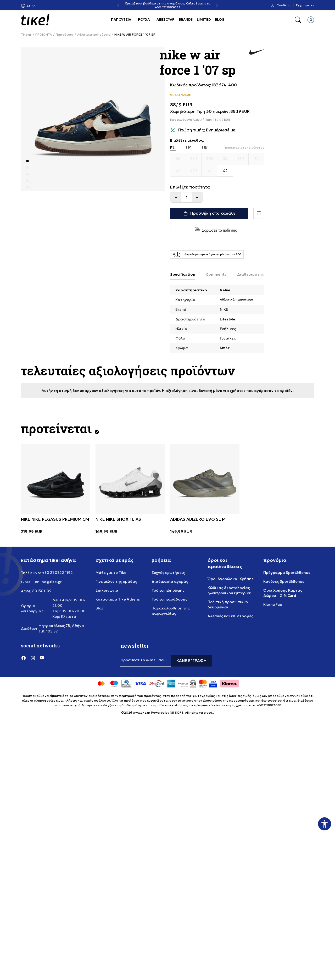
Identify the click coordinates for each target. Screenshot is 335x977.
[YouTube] (41, 657)
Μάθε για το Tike (111, 572)
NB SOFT (176, 712)
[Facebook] (23, 657)
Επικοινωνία (107, 590)
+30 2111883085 (213, 7)
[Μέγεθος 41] (209, 171)
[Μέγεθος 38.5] (241, 159)
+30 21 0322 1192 (57, 572)
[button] (28, 5)
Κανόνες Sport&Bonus (283, 581)
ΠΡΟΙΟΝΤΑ (43, 34)
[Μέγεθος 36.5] (194, 159)
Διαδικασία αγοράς (170, 581)
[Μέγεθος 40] (178, 171)
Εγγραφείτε (305, 5)
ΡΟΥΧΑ (144, 19)
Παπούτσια (64, 34)
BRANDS (186, 19)
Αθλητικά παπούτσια (93, 34)
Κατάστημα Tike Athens (118, 599)
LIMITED (204, 19)
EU (173, 147)
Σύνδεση (284, 5)
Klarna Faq (272, 604)
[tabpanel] (93, 119)
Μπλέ (225, 348)
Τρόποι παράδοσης (169, 599)
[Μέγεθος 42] (225, 171)
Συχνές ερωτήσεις (168, 572)
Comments (216, 274)
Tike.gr (26, 34)
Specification (182, 274)
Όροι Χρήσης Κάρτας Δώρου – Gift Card (282, 593)
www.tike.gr (141, 712)
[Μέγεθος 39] (256, 159)
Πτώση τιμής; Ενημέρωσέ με (206, 129)
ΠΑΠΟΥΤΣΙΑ (121, 19)
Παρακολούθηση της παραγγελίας (171, 611)
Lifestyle (227, 319)
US (189, 147)
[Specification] (182, 274)
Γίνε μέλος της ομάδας (116, 581)
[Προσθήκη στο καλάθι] (209, 213)
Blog (100, 608)
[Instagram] (32, 657)
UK (205, 147)
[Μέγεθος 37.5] (209, 159)
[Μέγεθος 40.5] (194, 171)
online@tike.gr (48, 581)
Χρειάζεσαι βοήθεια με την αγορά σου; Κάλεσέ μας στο (213, 3)
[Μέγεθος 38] (225, 159)
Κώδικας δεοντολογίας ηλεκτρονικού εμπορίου (229, 590)
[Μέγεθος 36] (178, 159)
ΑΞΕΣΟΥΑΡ (166, 19)
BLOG (219, 19)
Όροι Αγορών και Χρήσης (231, 578)
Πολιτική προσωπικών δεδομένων (228, 604)
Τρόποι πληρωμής (168, 590)
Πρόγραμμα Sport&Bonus (286, 572)
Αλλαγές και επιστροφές (230, 616)
